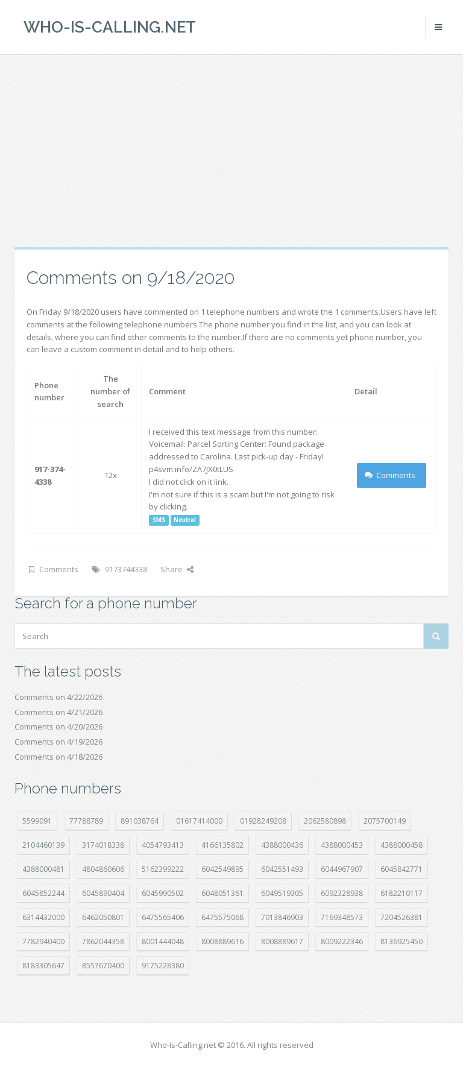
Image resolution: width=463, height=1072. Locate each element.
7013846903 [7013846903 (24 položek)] (282, 917)
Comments (390, 475)
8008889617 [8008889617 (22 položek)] (282, 941)
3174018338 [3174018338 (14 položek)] (103, 845)
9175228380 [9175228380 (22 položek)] (163, 965)
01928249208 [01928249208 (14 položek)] (263, 821)
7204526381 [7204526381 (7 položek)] (401, 917)
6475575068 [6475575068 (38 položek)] (222, 917)
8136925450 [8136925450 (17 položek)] (401, 941)
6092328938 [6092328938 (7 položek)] (342, 893)
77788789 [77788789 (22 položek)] (86, 821)
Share (177, 569)
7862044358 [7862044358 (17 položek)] (103, 941)
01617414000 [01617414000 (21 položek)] (199, 821)
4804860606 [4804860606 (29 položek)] (103, 869)
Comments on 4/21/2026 (58, 712)
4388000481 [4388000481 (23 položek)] (43, 869)
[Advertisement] (231, 150)
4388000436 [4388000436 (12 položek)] (282, 845)
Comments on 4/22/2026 (58, 697)
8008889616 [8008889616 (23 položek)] (222, 941)
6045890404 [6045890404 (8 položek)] (103, 893)
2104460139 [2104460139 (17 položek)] (43, 845)
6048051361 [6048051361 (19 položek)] (222, 893)
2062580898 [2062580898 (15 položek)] (325, 821)
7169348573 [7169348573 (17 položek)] (342, 917)
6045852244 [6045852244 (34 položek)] (43, 893)
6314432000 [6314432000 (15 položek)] (43, 917)
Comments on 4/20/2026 (58, 726)
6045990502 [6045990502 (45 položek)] (163, 893)
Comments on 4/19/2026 (58, 741)
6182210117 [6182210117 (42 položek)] (401, 893)
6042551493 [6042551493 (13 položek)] (282, 869)
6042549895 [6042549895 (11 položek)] (222, 869)
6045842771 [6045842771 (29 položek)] (401, 869)
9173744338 (126, 569)
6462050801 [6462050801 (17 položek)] (103, 917)
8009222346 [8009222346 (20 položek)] (342, 941)
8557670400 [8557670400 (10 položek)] (103, 965)
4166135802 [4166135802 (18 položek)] (222, 845)
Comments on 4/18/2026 (58, 756)
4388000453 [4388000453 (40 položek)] (342, 845)
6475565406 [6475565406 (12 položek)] (163, 917)
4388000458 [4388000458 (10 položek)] (401, 845)
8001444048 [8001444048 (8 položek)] (163, 941)
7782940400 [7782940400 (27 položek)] (43, 941)
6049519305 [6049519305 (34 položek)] (282, 893)
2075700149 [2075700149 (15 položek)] (385, 821)
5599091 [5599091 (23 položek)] (37, 821)
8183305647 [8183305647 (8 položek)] (43, 965)
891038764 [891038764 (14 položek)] (140, 821)
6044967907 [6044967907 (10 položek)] (342, 869)
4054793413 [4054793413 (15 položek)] (163, 845)
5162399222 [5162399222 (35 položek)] (163, 869)
